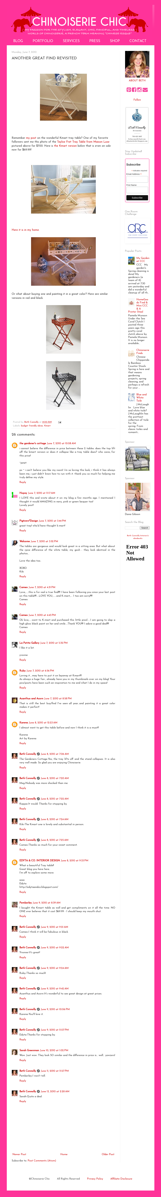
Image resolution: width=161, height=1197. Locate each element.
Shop (115, 41)
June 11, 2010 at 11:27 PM (55, 1071)
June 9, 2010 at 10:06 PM (55, 1009)
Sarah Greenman (29, 1050)
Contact (137, 41)
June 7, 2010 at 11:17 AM (41, 493)
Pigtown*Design (28, 521)
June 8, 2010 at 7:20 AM (55, 778)
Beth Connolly (27, 754)
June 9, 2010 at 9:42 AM (55, 988)
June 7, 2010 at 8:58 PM (58, 698)
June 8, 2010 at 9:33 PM (74, 860)
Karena (23, 722)
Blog (18, 41)
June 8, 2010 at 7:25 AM (54, 840)
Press (94, 41)
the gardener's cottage (32, 443)
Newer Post (19, 1154)
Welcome (24, 541)
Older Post (108, 1154)
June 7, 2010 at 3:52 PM (44, 541)
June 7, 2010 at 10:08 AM (61, 443)
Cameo (23, 587)
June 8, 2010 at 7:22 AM (55, 799)
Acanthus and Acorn (31, 698)
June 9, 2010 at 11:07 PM (55, 1030)
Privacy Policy (95, 1179)
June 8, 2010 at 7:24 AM (54, 819)
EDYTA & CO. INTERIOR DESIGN (39, 860)
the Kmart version (65, 146)
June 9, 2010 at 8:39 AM (47, 903)
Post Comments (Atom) (42, 1160)
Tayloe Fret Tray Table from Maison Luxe (83, 142)
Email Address (134, 174)
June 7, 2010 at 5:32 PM (54, 643)
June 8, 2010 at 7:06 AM (55, 754)
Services (71, 41)
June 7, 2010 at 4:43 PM (42, 615)
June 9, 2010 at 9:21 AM (54, 927)
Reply (22, 482)
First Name (131, 185)
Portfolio (43, 41)
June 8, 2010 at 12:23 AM (43, 722)
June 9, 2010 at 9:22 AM (55, 947)
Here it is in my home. (25, 230)
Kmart (47, 426)
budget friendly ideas (32, 426)
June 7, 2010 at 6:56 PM (40, 671)
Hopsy (23, 493)
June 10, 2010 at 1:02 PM (54, 1050)
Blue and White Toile (141, 397)
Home (63, 1154)
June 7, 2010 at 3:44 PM (52, 521)
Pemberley (25, 903)
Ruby (22, 671)
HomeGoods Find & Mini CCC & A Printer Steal (138, 305)
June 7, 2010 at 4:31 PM (42, 587)
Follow (137, 100)
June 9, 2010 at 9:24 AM (55, 968)
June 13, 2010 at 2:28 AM (55, 1091)
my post (31, 138)
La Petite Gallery (29, 643)
